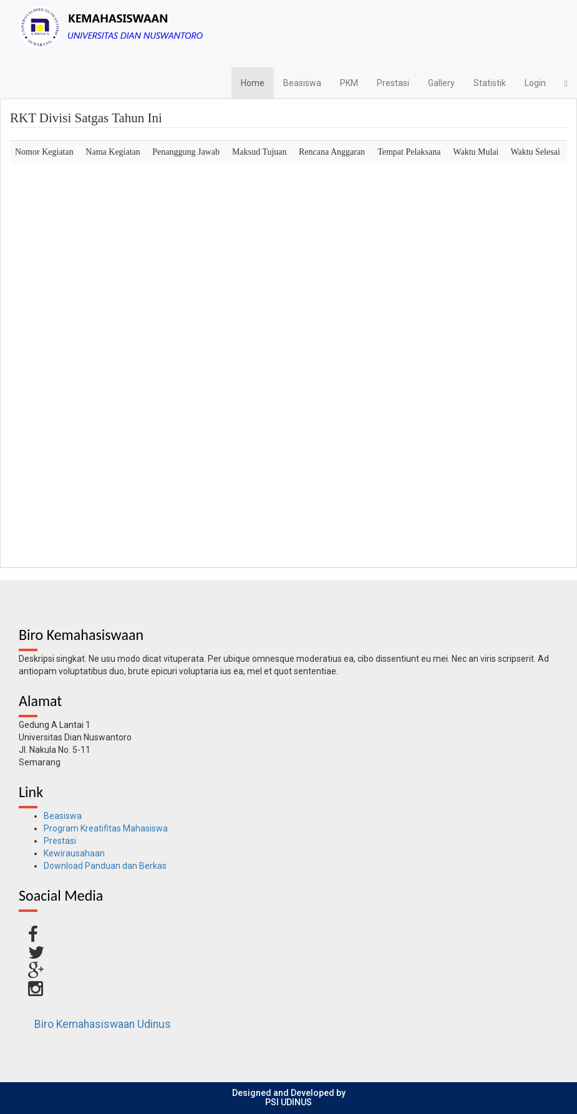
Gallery (441, 83)
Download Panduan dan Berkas (105, 866)
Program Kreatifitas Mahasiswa (106, 828)
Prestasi (393, 83)
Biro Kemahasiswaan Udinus (102, 1024)
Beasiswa (302, 83)
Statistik (489, 83)
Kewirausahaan (74, 853)
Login (535, 83)
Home (252, 83)
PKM (349, 83)
